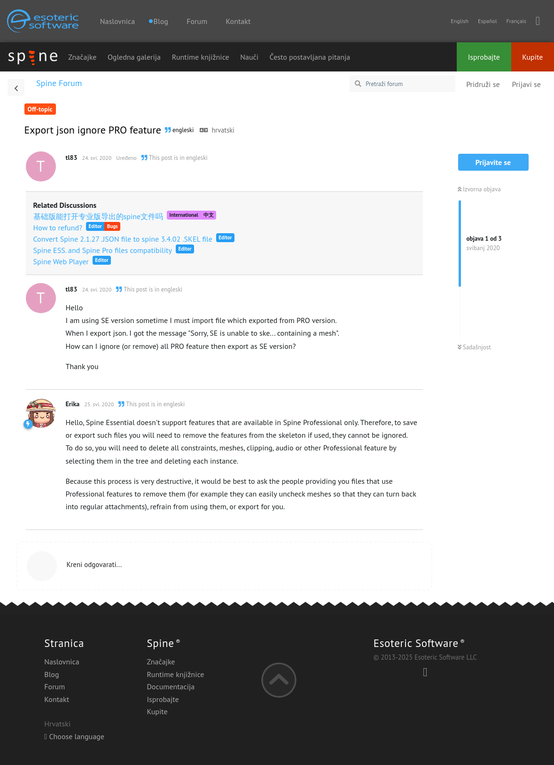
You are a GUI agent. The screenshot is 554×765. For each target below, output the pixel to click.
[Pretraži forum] (402, 83)
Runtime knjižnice (200, 57)
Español (487, 20)
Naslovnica (117, 21)
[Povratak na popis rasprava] (16, 87)
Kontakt (238, 21)
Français (516, 20)
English (459, 20)
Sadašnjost (474, 347)
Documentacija (171, 686)
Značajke (82, 57)
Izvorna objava (479, 189)
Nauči (249, 57)
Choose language (74, 736)
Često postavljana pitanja (310, 57)
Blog (51, 674)
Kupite (532, 57)
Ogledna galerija (134, 57)
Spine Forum (59, 83)
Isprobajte (484, 57)
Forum (197, 21)
